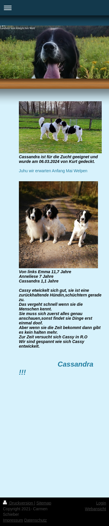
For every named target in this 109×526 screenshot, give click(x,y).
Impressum (13, 520)
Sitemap (43, 503)
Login (101, 503)
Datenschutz (35, 520)
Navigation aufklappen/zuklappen (54, 7)
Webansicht (95, 509)
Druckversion (18, 503)
